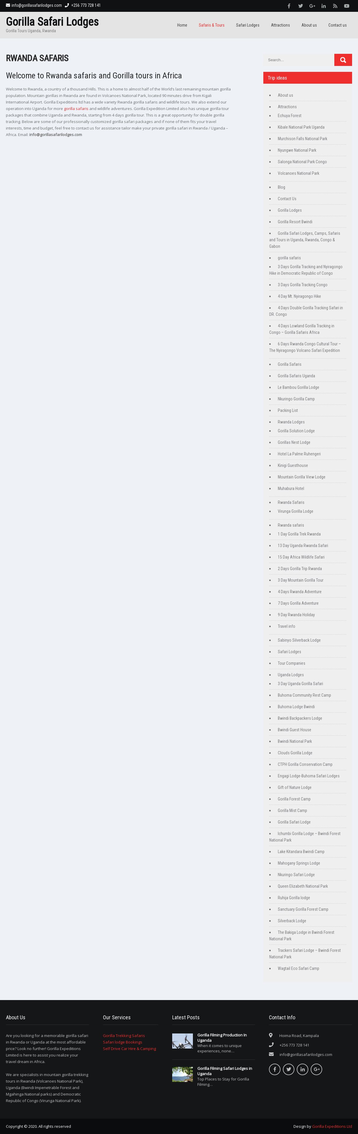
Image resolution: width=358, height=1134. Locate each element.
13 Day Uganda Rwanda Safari (303, 545)
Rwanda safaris (291, 525)
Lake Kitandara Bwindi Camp (301, 851)
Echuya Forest (289, 115)
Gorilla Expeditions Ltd (332, 1126)
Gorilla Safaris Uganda (296, 375)
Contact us (337, 25)
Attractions (280, 25)
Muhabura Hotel (291, 488)
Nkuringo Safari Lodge (296, 874)
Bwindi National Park (295, 741)
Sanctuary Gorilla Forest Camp (303, 909)
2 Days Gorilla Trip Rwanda (300, 568)
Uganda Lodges (291, 674)
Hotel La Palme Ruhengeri (299, 454)
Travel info (286, 626)
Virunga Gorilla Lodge (295, 511)
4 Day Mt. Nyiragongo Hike (299, 296)
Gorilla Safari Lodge (294, 822)
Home (182, 25)
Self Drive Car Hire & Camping (129, 1048)
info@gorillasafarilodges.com (34, 5)
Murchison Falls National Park (302, 138)
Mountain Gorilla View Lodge (301, 477)
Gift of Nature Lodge (295, 787)
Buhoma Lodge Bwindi (296, 706)
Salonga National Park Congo (302, 161)
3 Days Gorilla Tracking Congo (303, 284)
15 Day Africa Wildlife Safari (301, 557)
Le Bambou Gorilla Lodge (298, 387)
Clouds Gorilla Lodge (295, 752)
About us (309, 25)
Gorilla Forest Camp (294, 799)
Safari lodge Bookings (122, 1042)
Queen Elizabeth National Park (303, 886)
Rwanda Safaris (291, 502)
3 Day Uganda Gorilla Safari (300, 683)
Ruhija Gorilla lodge (294, 897)
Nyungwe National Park (297, 150)
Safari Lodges (247, 25)
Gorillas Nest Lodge (294, 442)
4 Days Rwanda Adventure (300, 591)
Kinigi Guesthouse (293, 465)
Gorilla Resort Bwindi (295, 221)
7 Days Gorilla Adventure (298, 603)
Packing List (288, 410)
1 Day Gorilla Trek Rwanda (299, 534)
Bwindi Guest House (294, 729)
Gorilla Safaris (289, 364)
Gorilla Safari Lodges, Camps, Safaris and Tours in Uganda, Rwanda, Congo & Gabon (304, 240)
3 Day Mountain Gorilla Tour (300, 580)
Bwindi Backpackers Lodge (300, 718)
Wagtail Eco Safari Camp (298, 968)
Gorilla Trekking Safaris (124, 1035)
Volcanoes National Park (298, 173)
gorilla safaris (76, 108)
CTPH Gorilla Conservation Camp (305, 764)
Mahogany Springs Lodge (299, 863)
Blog (281, 187)
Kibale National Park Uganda (301, 127)
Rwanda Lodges (291, 422)
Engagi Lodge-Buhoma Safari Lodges (309, 776)
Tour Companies (291, 663)
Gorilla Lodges (290, 210)
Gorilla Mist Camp (292, 810)
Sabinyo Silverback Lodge (299, 640)
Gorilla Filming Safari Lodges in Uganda (224, 1071)
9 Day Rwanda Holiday (296, 614)
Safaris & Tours (212, 25)
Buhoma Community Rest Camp (304, 695)
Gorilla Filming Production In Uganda (222, 1037)
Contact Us (287, 198)
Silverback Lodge (292, 920)
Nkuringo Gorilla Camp (296, 399)
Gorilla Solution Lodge (296, 430)
